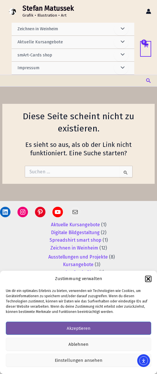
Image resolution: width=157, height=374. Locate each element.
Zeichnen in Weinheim (37, 28)
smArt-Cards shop (34, 55)
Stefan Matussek (48, 8)
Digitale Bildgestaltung (75, 232)
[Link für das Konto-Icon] (148, 11)
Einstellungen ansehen (79, 360)
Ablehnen (78, 344)
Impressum (28, 67)
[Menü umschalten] (121, 29)
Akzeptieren (79, 328)
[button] (148, 279)
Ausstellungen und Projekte (78, 257)
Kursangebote (78, 264)
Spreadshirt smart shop (75, 240)
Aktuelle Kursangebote (40, 41)
